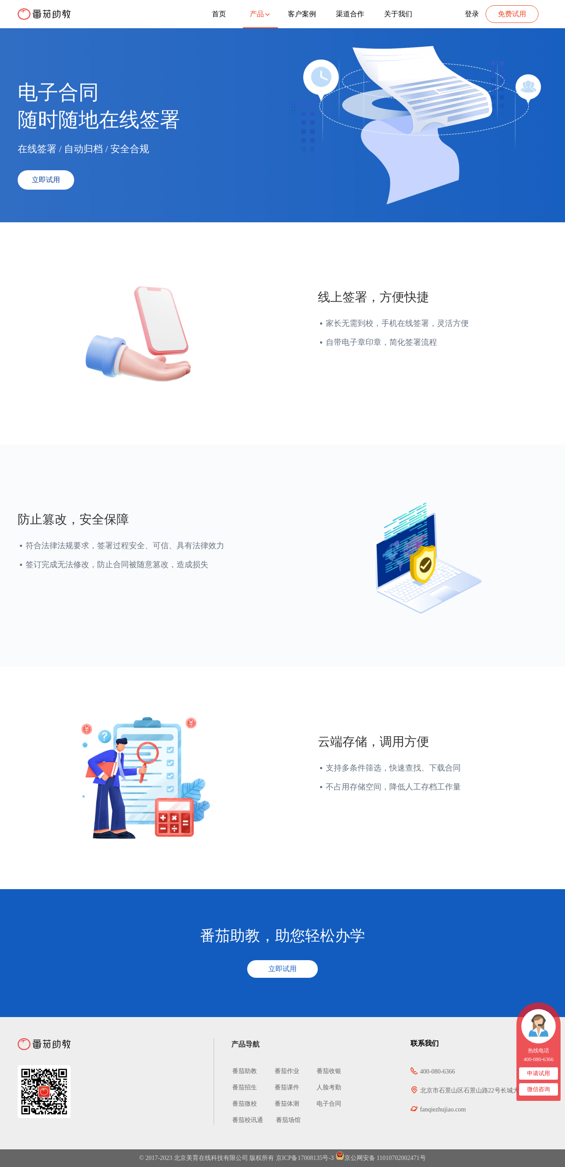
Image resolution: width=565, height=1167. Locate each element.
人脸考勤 (325, 1087)
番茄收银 (325, 1071)
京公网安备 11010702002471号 (380, 1158)
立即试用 (46, 179)
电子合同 (325, 1103)
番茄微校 (245, 1103)
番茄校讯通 (247, 1120)
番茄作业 (283, 1071)
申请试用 (538, 1073)
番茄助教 (245, 1071)
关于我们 (398, 14)
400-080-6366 (539, 1059)
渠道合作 (350, 14)
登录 (472, 14)
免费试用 (512, 14)
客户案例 (302, 14)
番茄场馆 (288, 1120)
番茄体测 (283, 1103)
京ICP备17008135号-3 (305, 1158)
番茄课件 (283, 1087)
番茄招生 (245, 1087)
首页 (219, 14)
